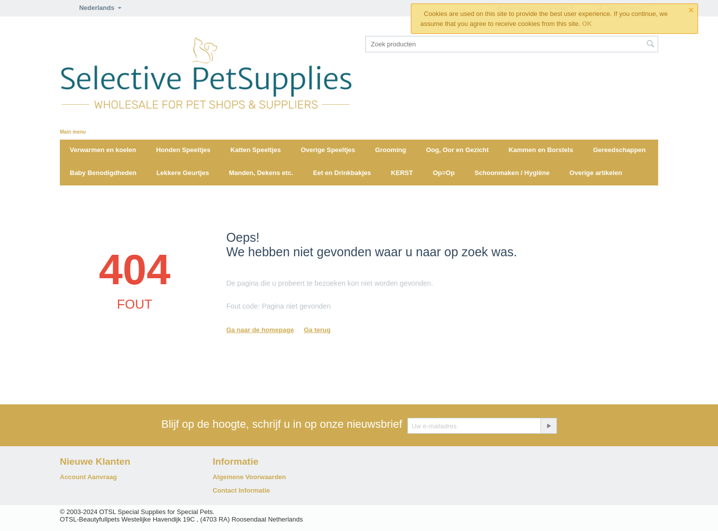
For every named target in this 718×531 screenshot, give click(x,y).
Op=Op (444, 173)
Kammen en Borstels (541, 150)
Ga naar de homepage (260, 330)
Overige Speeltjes (328, 150)
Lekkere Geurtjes (183, 173)
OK (587, 23)
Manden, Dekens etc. (261, 173)
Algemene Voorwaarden (249, 477)
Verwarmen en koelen (103, 150)
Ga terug (317, 330)
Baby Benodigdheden (103, 173)
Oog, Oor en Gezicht (457, 150)
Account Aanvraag (88, 477)
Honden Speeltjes (183, 150)
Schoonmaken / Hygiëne (512, 173)
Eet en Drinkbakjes (342, 173)
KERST (402, 173)
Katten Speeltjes (255, 150)
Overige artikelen (595, 173)
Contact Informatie (241, 490)
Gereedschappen (619, 150)
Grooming (390, 150)
